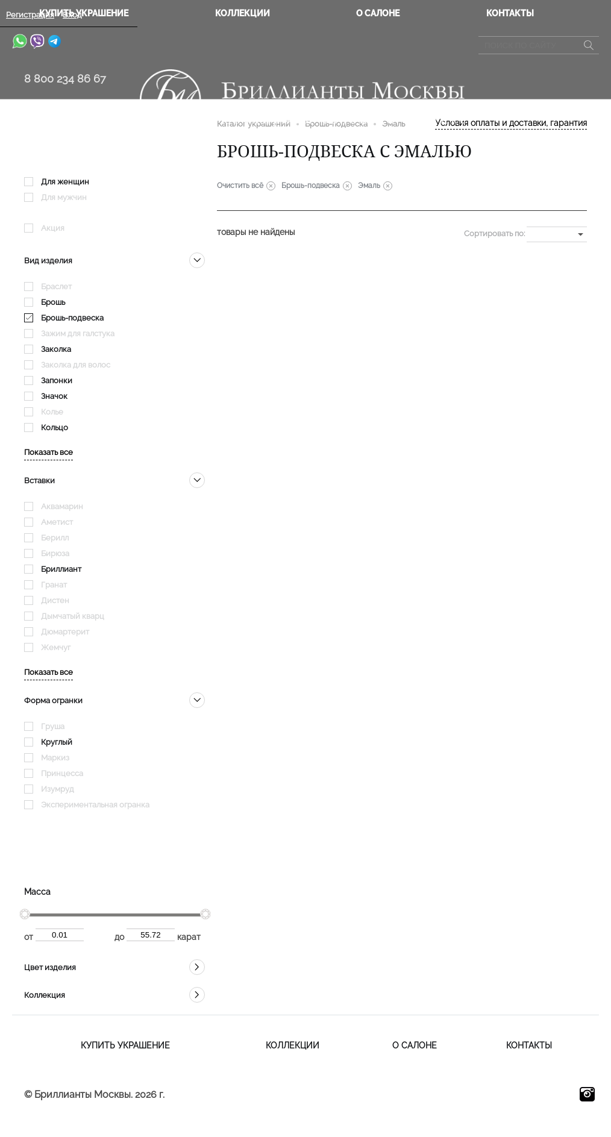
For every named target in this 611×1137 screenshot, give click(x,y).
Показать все (48, 452)
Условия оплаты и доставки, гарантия (511, 123)
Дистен (55, 600)
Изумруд (57, 789)
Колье (52, 411)
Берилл (55, 537)
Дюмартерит (65, 631)
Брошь (53, 302)
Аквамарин (62, 506)
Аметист (57, 522)
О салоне (378, 13)
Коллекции (242, 13)
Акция (52, 228)
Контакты (510, 13)
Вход (72, 14)
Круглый (56, 742)
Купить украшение (125, 1045)
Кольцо (54, 427)
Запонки (56, 380)
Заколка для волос (75, 364)
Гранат (54, 584)
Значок (54, 396)
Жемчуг (55, 647)
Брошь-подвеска (72, 317)
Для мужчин (64, 197)
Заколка (56, 349)
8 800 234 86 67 (65, 78)
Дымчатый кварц (72, 616)
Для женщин (65, 181)
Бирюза (55, 553)
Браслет (56, 286)
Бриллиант (61, 569)
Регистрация (30, 14)
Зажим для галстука (77, 333)
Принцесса (62, 773)
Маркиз (55, 757)
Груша (52, 726)
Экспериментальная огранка (95, 804)
